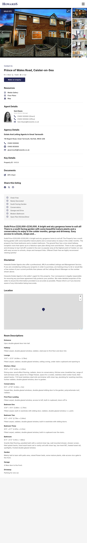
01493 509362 (13, 143)
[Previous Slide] (2, 32)
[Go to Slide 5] (79, 56)
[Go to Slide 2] (79, 24)
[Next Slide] (69, 32)
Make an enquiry (14, 80)
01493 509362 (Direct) (26, 116)
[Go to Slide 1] (79, 13)
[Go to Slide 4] (79, 45)
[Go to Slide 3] (79, 35)
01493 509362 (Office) (26, 119)
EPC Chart (11, 175)
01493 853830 (13, 147)
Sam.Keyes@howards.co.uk (28, 122)
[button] (35, 33)
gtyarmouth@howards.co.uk (18, 150)
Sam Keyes (18, 111)
